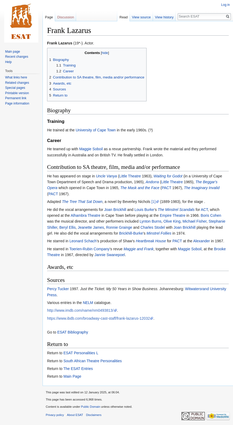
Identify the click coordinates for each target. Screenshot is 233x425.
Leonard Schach (83, 241)
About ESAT (75, 414)
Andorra (152, 182)
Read (123, 17)
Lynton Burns (150, 221)
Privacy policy (55, 414)
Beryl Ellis (67, 227)
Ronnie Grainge (119, 227)
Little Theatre (130, 176)
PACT (166, 188)
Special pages (15, 88)
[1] (153, 201)
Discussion (65, 17)
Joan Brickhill (115, 209)
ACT (204, 209)
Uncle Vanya (106, 176)
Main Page (72, 376)
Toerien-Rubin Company (89, 249)
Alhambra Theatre (86, 215)
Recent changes (16, 57)
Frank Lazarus (59, 43)
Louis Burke (144, 209)
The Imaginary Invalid (201, 188)
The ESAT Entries (78, 368)
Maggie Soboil (91, 149)
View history (164, 17)
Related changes (17, 83)
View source (141, 17)
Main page (12, 51)
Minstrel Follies (159, 233)
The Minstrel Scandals (176, 209)
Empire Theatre (172, 215)
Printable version (17, 93)
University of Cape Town (96, 130)
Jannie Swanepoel (109, 255)
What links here (16, 77)
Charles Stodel (152, 227)
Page (49, 17)
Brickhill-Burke (131, 233)
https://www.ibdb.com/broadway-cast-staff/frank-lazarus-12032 (98, 318)
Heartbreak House (151, 241)
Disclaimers (94, 414)
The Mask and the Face (139, 188)
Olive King (172, 221)
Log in (225, 5)
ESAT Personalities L (80, 353)
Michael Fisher (194, 221)
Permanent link (15, 98)
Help (8, 62)
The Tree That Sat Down (82, 201)
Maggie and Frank (138, 249)
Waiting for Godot (167, 176)
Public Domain (90, 406)
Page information (17, 103)
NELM (88, 303)
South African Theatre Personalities (92, 361)
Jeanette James (91, 227)
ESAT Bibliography (72, 332)
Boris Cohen (211, 215)
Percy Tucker (58, 289)
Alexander (201, 241)
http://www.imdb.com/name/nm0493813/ (80, 310)
